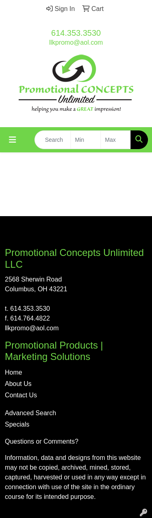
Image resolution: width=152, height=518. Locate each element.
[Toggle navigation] (12, 139)
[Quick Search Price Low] (86, 139)
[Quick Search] (52, 139)
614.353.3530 (76, 32)
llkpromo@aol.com (76, 42)
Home (13, 372)
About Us (18, 383)
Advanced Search (30, 413)
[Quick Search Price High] (116, 139)
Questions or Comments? (41, 441)
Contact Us (21, 395)
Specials (17, 424)
